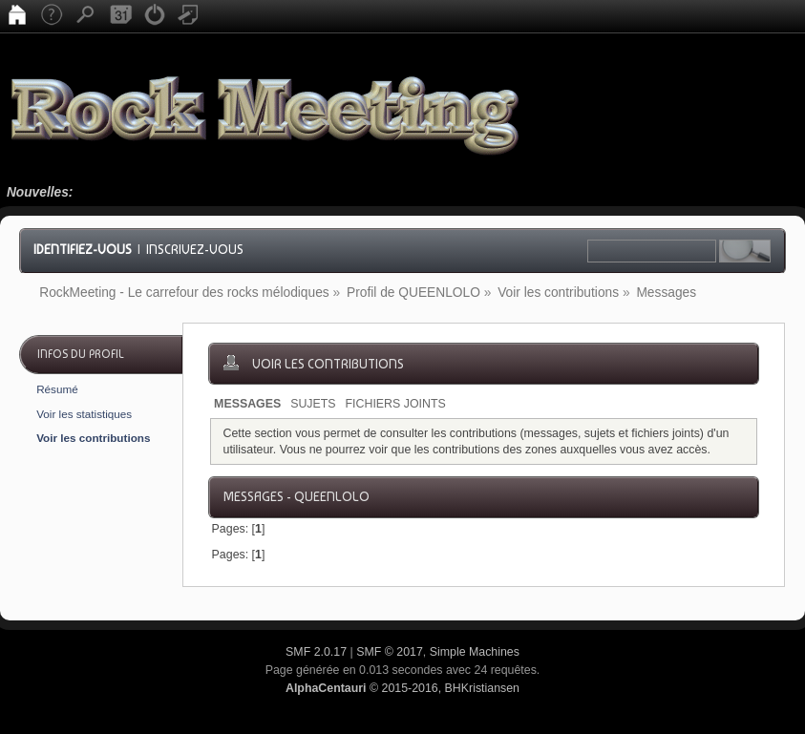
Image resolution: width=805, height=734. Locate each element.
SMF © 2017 (389, 652)
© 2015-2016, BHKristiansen (402, 688)
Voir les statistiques (84, 414)
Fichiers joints (396, 403)
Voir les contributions (93, 437)
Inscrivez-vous (195, 249)
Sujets (312, 403)
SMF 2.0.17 (316, 652)
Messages (247, 403)
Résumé (57, 389)
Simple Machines (474, 652)
